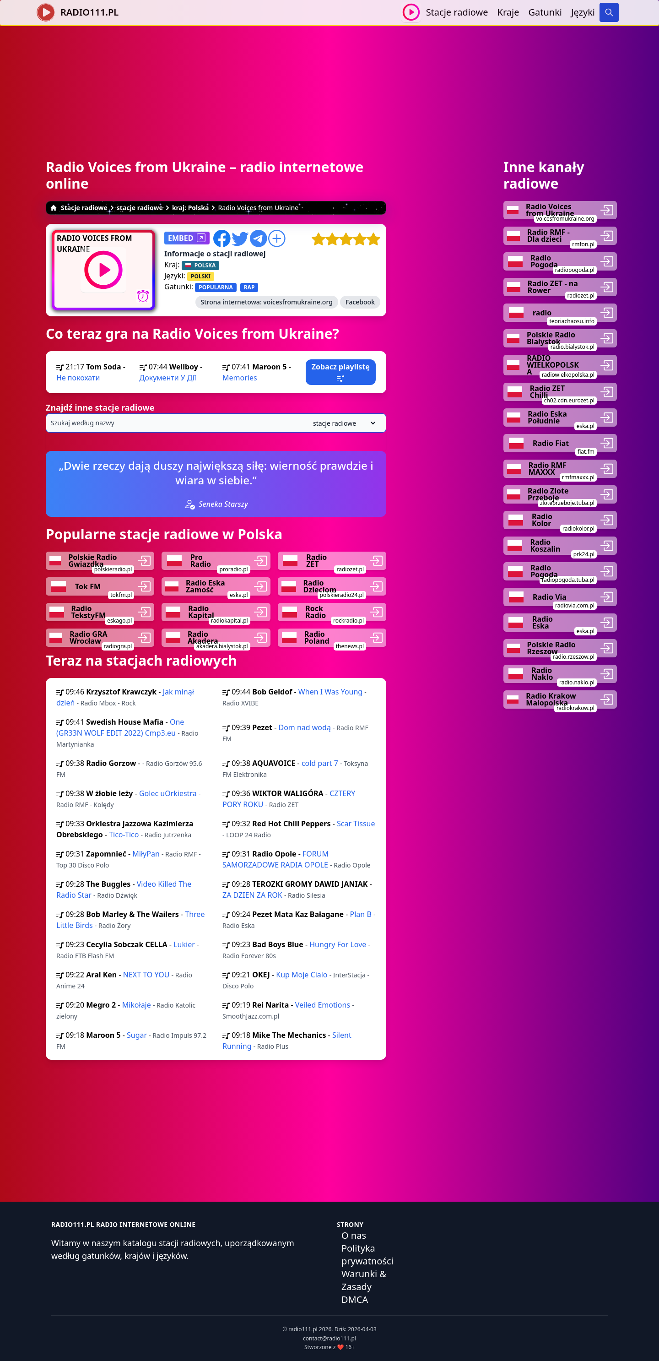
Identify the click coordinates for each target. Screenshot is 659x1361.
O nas (353, 1235)
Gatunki (545, 12)
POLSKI (201, 276)
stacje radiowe (140, 207)
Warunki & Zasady (363, 1280)
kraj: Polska (190, 207)
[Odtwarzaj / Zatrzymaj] (411, 12)
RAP (249, 287)
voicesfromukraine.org (298, 302)
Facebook (360, 302)
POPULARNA (215, 287)
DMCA (354, 1299)
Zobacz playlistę (341, 372)
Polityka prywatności (367, 1254)
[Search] (609, 12)
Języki (583, 12)
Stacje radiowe (457, 12)
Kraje (508, 12)
